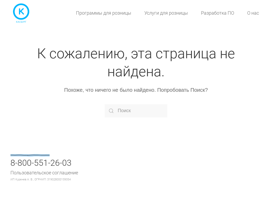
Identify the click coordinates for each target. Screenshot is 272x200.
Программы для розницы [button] (103, 13)
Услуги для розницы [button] (166, 13)
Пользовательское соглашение (44, 172)
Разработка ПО (217, 13)
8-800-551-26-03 (41, 163)
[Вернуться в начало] (20, 13)
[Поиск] (136, 110)
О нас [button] (253, 13)
